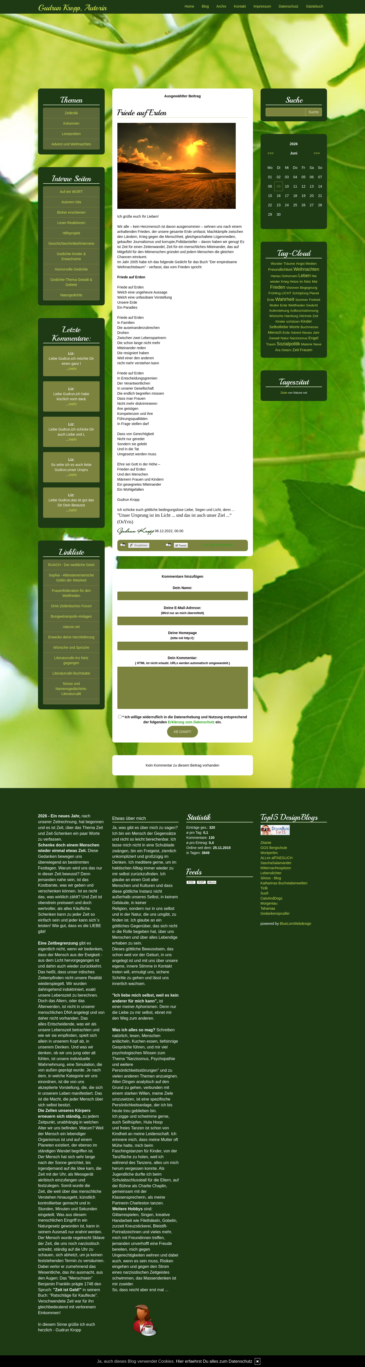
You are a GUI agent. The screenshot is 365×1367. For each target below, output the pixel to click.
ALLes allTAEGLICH (277, 858)
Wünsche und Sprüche (71, 647)
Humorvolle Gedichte (71, 269)
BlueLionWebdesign (295, 924)
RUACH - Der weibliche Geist (71, 565)
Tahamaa (268, 908)
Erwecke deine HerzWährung (71, 637)
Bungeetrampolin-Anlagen (71, 616)
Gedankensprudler (275, 913)
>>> (317, 153)
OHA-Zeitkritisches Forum (71, 606)
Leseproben (71, 134)
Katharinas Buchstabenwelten (284, 883)
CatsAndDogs (271, 898)
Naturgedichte (71, 295)
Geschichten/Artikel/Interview (71, 243)
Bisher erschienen (71, 212)
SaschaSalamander (276, 863)
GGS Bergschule (274, 848)
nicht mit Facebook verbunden (123, 544)
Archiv (221, 6)
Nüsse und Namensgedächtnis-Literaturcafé (71, 689)
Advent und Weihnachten (71, 144)
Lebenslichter (271, 873)
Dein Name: (182, 588)
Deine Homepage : (182, 635)
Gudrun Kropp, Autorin (72, 8)
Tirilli (264, 888)
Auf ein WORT (71, 192)
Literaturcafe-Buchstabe (71, 673)
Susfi (264, 893)
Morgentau (269, 903)
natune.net (71, 627)
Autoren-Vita (71, 202)
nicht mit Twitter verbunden (168, 544)
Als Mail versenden (218, 545)
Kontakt (240, 6)
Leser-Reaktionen (71, 223)
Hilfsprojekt (71, 233)
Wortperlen (269, 853)
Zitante (266, 843)
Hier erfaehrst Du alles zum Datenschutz (214, 1361)
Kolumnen (71, 123)
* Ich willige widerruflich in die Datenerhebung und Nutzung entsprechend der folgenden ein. (182, 719)
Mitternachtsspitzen (276, 868)
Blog (205, 6)
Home (189, 6)
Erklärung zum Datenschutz (191, 722)
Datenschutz (288, 6)
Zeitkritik (71, 113)
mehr (73, 369)
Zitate (283, 392)
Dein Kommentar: (182, 660)
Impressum (262, 6)
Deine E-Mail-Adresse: (182, 610)
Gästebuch (314, 6)
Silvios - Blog (271, 878)
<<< (271, 153)
